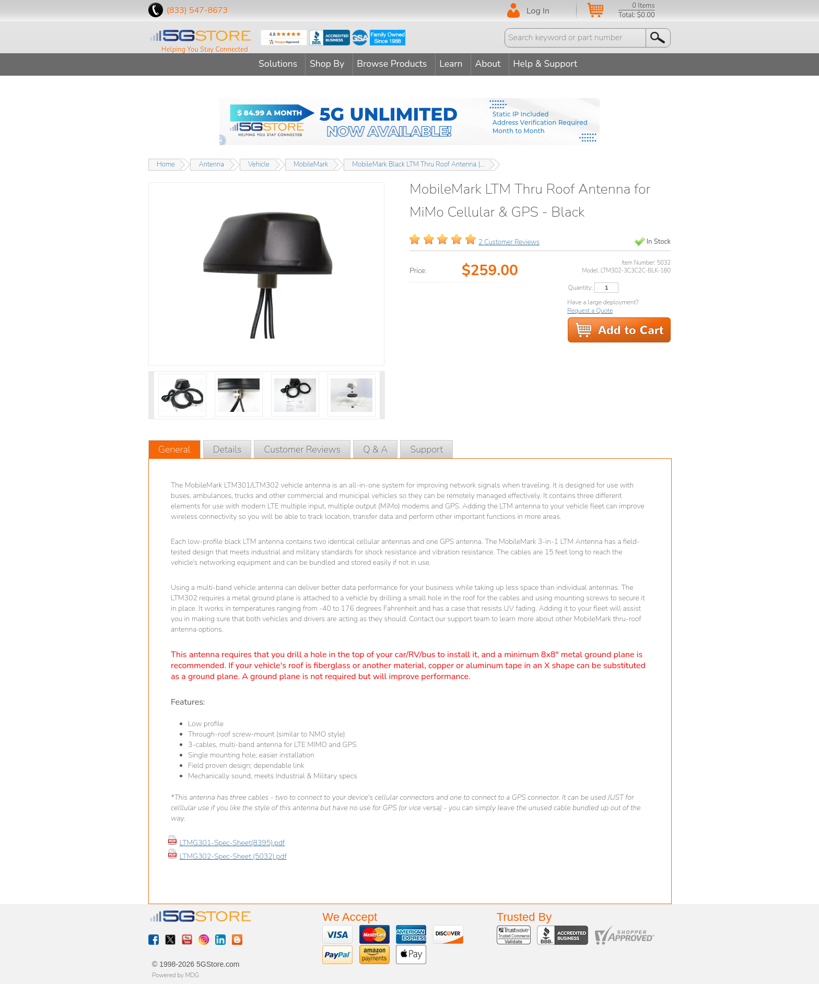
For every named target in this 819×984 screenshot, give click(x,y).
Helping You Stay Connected (204, 49)
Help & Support (556, 63)
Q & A (375, 448)
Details (227, 448)
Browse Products (392, 63)
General (174, 448)
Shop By (323, 63)
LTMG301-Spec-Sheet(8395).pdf (232, 841)
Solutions (270, 63)
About (495, 63)
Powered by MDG (175, 973)
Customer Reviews (302, 448)
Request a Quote (590, 309)
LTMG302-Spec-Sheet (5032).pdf (232, 855)
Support (426, 448)
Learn (454, 63)
